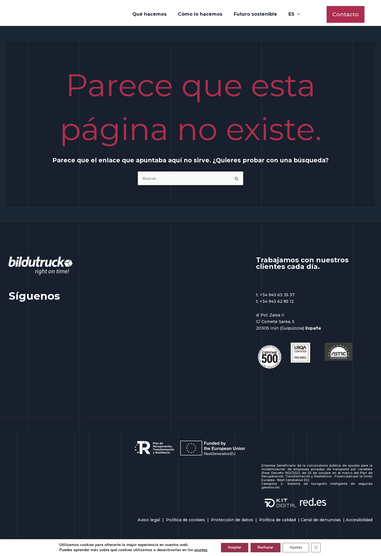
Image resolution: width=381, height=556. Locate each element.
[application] (294, 15)
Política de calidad (277, 521)
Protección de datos (232, 521)
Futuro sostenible (254, 14)
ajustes (193, 549)
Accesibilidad (359, 521)
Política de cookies (185, 521)
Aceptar (230, 547)
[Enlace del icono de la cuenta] (372, 14)
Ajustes (299, 547)
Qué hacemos (153, 14)
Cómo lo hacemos (201, 14)
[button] (345, 15)
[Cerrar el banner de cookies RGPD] (322, 547)
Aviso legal (149, 521)
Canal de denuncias (321, 521)
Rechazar (264, 547)
